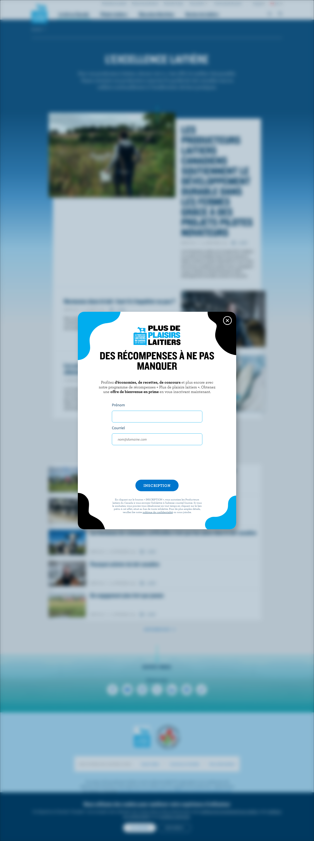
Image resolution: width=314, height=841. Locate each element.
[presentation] (157, 464)
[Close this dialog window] (227, 320)
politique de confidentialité (158, 512)
